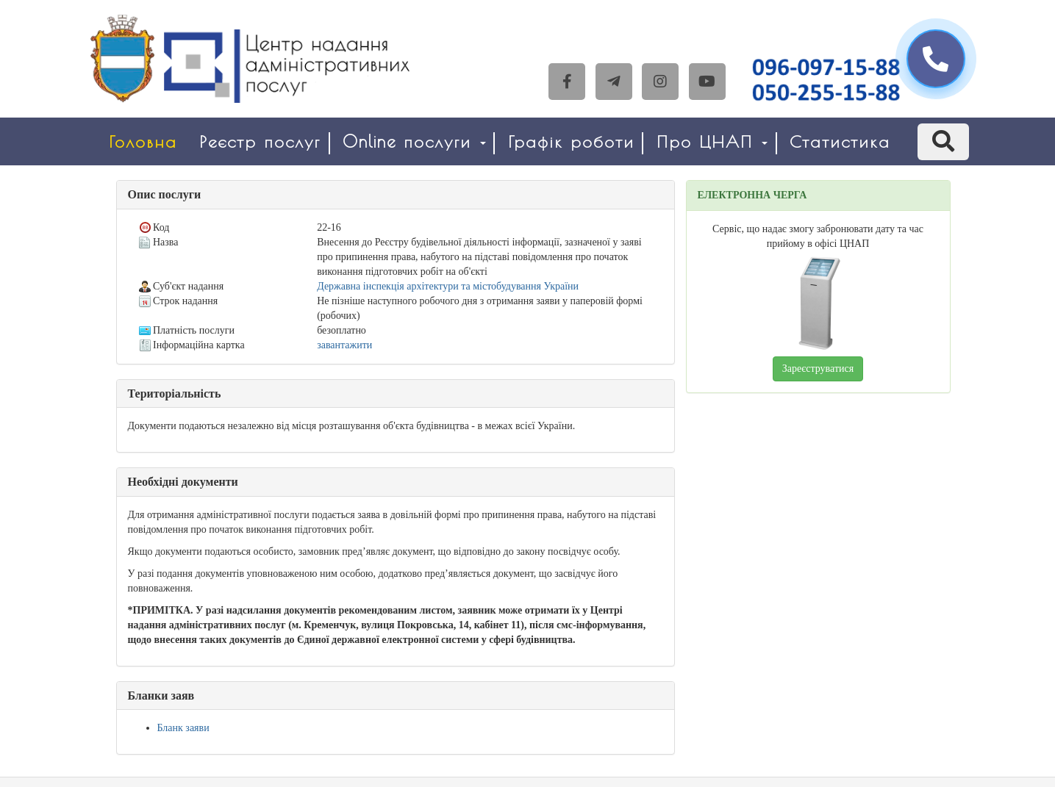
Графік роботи (571, 141)
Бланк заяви (183, 727)
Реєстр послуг (260, 141)
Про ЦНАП (712, 141)
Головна (143, 141)
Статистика (840, 141)
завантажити (344, 345)
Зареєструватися (818, 368)
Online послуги (414, 141)
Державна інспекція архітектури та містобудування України (448, 286)
